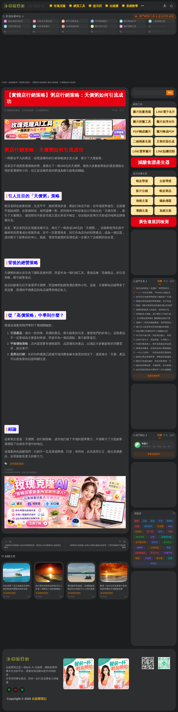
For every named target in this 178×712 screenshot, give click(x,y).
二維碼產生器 (142, 141)
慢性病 (155, 542)
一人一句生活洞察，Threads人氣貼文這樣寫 (156, 292)
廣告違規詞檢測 (154, 221)
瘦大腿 (159, 558)
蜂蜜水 (154, 563)
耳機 (170, 531)
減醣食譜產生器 (154, 162)
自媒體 (148, 558)
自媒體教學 (13, 82)
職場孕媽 (140, 537)
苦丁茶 (150, 531)
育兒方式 (155, 553)
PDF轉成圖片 (142, 131)
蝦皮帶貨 (142, 181)
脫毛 (160, 531)
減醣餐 (140, 547)
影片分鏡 (142, 191)
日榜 (159, 281)
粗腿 (137, 526)
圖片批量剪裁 (142, 111)
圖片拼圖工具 (142, 121)
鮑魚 (153, 521)
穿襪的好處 (166, 537)
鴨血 (169, 547)
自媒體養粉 (140, 553)
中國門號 (168, 553)
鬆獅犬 (170, 521)
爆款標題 (165, 200)
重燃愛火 (168, 542)
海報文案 (142, 200)
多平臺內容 (141, 542)
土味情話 (155, 547)
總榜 (172, 281)
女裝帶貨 (165, 181)
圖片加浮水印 (165, 121)
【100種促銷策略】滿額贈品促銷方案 (153, 318)
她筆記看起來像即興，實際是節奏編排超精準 (156, 357)
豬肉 (170, 526)
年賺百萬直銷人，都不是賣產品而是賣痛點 (155, 344)
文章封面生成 (165, 141)
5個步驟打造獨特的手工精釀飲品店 (152, 331)
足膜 (170, 558)
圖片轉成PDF (165, 131)
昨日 (165, 281)
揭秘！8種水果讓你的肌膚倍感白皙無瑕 (154, 305)
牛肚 (161, 521)
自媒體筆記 (42, 110)
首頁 (5, 82)
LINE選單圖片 (142, 151)
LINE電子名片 (165, 111)
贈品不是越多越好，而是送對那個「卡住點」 (156, 361)
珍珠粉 (138, 531)
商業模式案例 (24, 82)
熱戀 (137, 558)
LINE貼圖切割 (165, 151)
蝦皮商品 (165, 191)
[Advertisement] (89, 58)
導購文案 (142, 210)
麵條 (137, 521)
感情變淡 (148, 526)
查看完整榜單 (154, 376)
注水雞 (160, 526)
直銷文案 (165, 210)
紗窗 (153, 537)
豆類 (145, 521)
